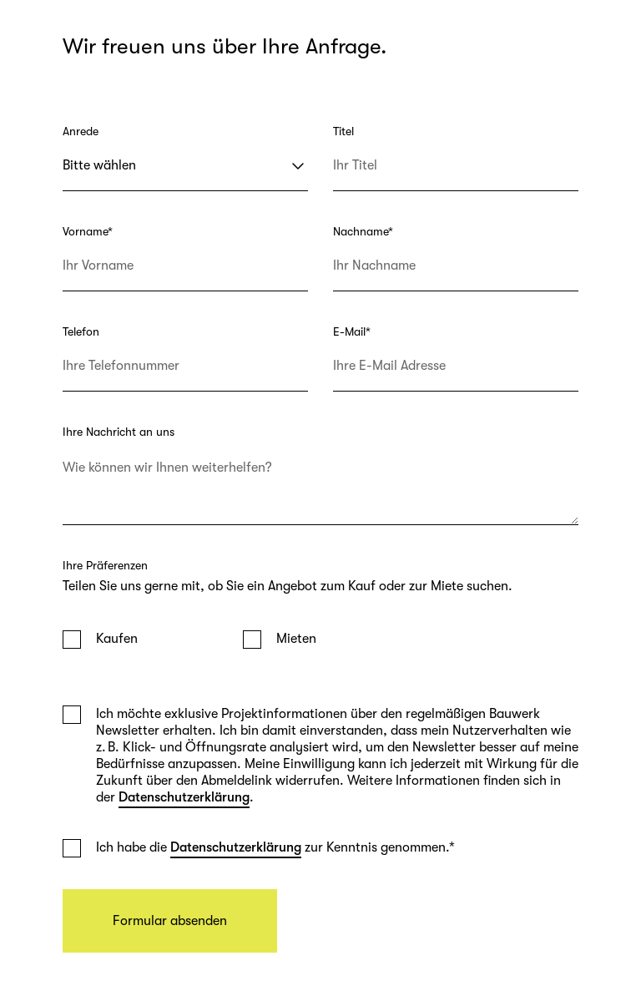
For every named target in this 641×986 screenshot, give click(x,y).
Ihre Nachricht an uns (118, 431)
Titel (343, 131)
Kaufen (117, 638)
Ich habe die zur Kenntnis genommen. (275, 847)
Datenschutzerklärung (184, 797)
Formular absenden (170, 920)
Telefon (81, 331)
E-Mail (352, 331)
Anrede (80, 131)
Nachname (363, 231)
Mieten (296, 638)
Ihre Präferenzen (105, 565)
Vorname (88, 231)
